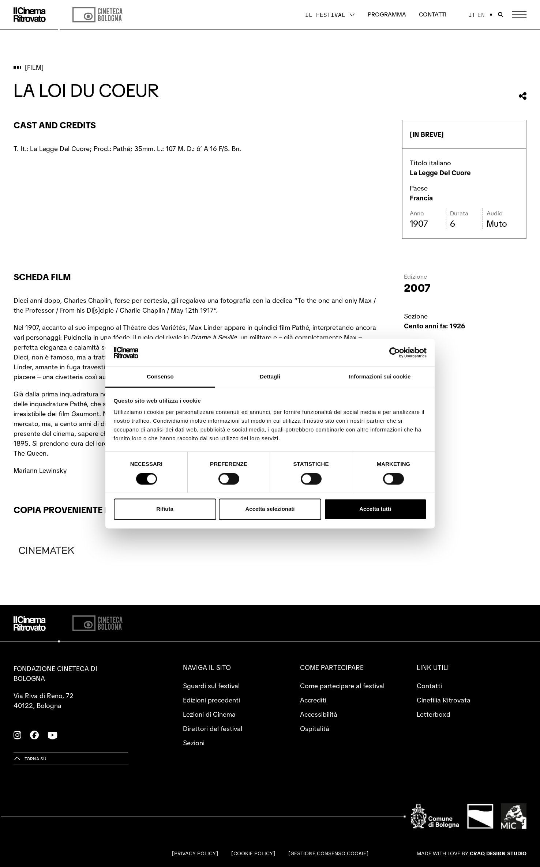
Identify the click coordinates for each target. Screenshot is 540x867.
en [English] (481, 14)
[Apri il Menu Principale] (519, 15)
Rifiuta (164, 509)
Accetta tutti (375, 509)
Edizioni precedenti (211, 700)
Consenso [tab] (160, 377)
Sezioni (194, 743)
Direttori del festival (212, 728)
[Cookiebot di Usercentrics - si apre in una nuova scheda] (395, 352)
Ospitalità (314, 728)
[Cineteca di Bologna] (97, 623)
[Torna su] (30, 759)
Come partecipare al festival (342, 686)
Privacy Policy (195, 853)
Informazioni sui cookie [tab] (380, 377)
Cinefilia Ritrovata (443, 700)
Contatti (432, 14)
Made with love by (471, 853)
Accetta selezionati (270, 509)
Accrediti (313, 700)
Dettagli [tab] (270, 377)
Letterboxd (433, 714)
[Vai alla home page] (30, 14)
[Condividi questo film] (522, 96)
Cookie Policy (253, 853)
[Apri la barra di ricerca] (500, 14)
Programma (387, 14)
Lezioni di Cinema (209, 714)
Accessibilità (318, 714)
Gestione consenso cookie (328, 853)
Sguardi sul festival (211, 686)
